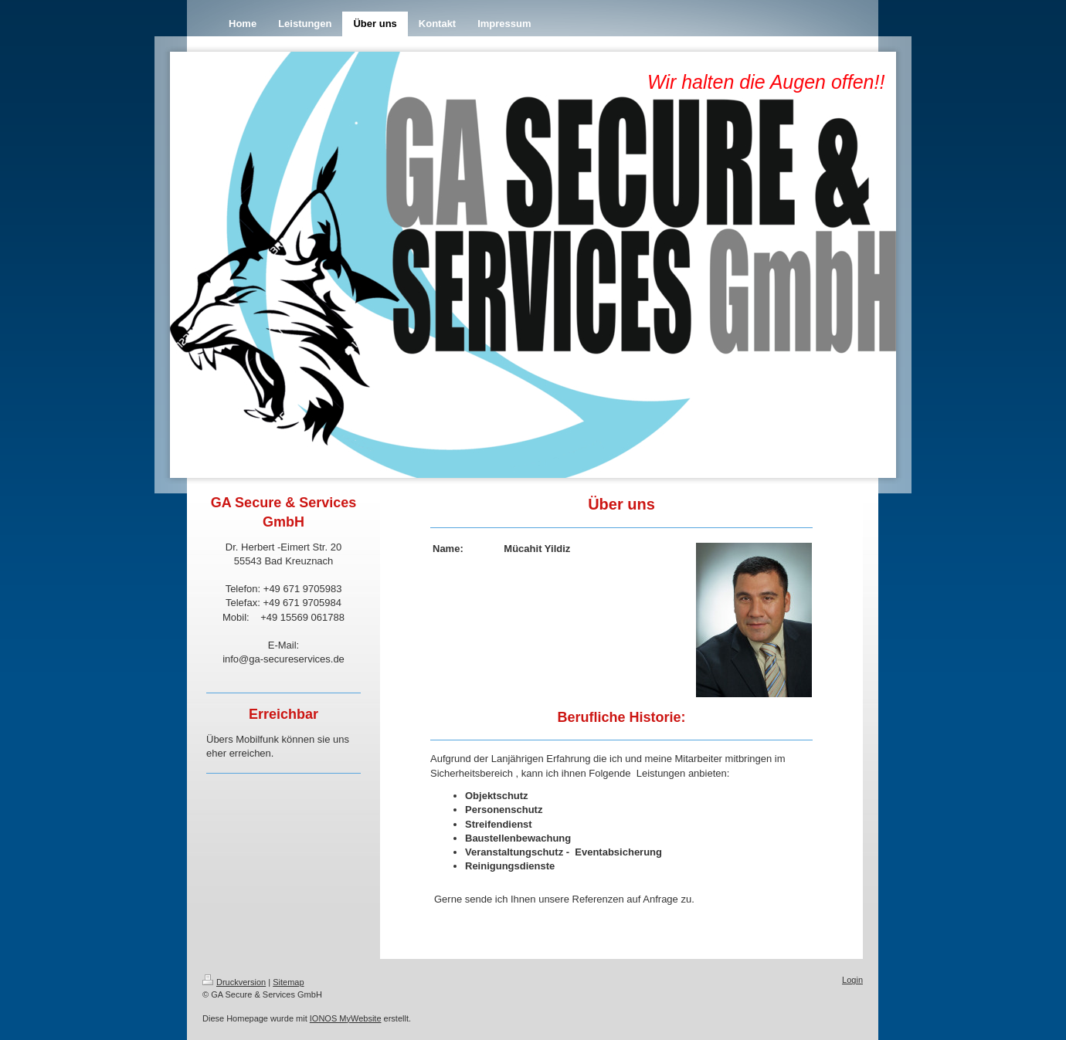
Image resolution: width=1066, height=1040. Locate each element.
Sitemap (288, 982)
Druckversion (234, 982)
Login (852, 979)
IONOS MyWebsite (346, 1018)
